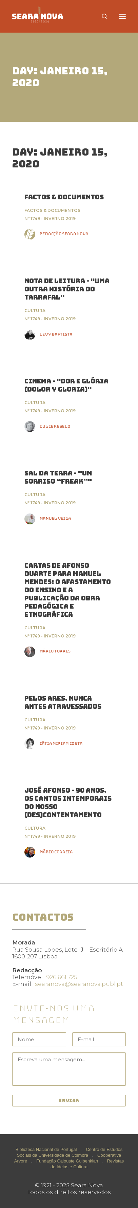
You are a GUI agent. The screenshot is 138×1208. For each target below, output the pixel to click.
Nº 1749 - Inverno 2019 (50, 218)
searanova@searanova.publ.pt (79, 983)
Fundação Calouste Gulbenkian (67, 1161)
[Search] (102, 16)
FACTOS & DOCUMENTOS (64, 197)
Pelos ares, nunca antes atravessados (62, 702)
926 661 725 (61, 977)
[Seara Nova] (43, 16)
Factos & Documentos (52, 210)
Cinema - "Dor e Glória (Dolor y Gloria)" (66, 385)
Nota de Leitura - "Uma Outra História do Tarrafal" (67, 289)
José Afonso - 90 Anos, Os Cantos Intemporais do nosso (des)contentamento (68, 802)
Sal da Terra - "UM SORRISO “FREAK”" (58, 477)
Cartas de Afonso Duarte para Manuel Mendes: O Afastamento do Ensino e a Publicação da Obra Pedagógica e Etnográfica (67, 590)
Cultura (34, 310)
